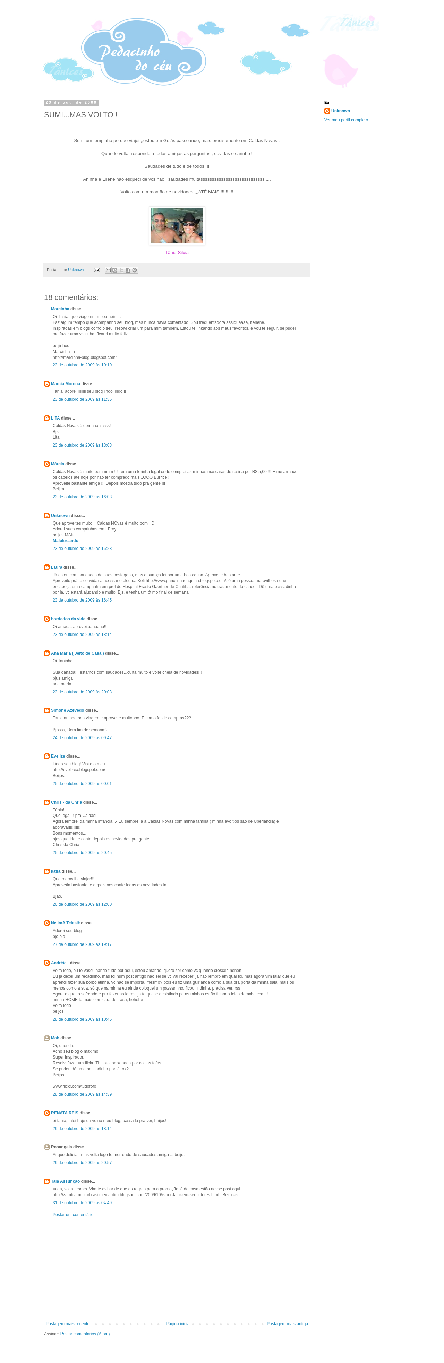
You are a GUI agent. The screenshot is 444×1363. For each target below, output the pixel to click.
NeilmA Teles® (65, 923)
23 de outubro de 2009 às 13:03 (82, 445)
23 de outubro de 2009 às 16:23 (82, 548)
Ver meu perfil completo (346, 120)
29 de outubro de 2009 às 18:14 (82, 1128)
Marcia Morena (66, 383)
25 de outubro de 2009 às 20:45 (82, 852)
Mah (55, 1038)
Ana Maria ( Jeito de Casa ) (77, 653)
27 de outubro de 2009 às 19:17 (82, 944)
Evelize (58, 756)
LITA (55, 418)
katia (55, 871)
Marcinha (60, 309)
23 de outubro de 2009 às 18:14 (82, 634)
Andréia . (60, 962)
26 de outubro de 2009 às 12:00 (82, 904)
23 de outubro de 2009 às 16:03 (82, 496)
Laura (56, 567)
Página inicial (178, 1323)
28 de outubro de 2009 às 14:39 (82, 1094)
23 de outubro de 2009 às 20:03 (82, 692)
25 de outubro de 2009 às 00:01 (82, 783)
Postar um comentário (73, 1214)
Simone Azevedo (67, 710)
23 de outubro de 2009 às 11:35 (82, 399)
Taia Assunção (65, 1181)
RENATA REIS (64, 1113)
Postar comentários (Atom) (85, 1333)
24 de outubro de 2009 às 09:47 (82, 737)
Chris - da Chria (66, 802)
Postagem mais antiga (287, 1323)
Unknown (60, 515)
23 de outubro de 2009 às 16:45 (82, 600)
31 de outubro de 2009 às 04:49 (82, 1202)
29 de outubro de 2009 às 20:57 (82, 1162)
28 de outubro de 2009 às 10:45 (82, 1019)
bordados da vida (68, 618)
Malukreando (65, 540)
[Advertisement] (177, 1269)
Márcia (57, 463)
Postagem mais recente (67, 1323)
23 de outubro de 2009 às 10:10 (82, 365)
